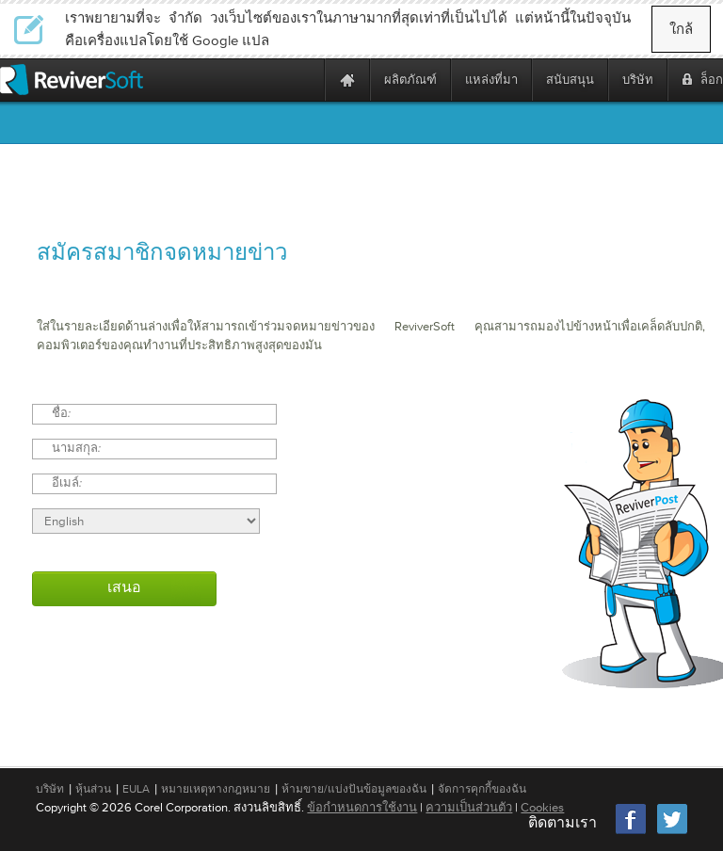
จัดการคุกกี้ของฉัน (482, 788)
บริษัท (50, 788)
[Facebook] (632, 831)
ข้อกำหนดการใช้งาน (362, 807)
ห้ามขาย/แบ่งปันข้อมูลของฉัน (353, 788)
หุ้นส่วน (93, 788)
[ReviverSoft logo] (71, 79)
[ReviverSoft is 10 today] (306, 79)
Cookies (542, 807)
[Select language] (146, 521)
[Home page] (347, 79)
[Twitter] (672, 831)
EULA (136, 788)
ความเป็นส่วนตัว (469, 807)
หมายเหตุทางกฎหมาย (215, 788)
